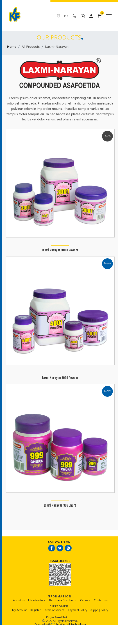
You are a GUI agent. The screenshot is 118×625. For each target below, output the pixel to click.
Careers (85, 600)
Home (11, 47)
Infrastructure (36, 600)
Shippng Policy (99, 610)
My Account (19, 610)
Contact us (100, 600)
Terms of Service (53, 610)
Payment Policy (77, 610)
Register (35, 610)
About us (19, 600)
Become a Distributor (63, 600)
